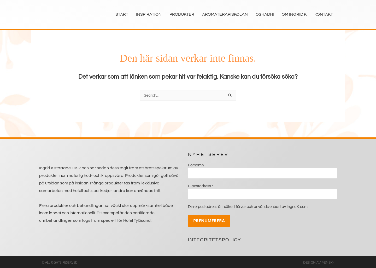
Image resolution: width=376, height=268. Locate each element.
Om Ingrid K (294, 14)
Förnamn (196, 165)
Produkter (181, 14)
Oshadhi (265, 14)
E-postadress (200, 186)
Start (121, 14)
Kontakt (323, 14)
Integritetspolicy (214, 238)
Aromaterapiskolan (225, 14)
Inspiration (149, 14)
